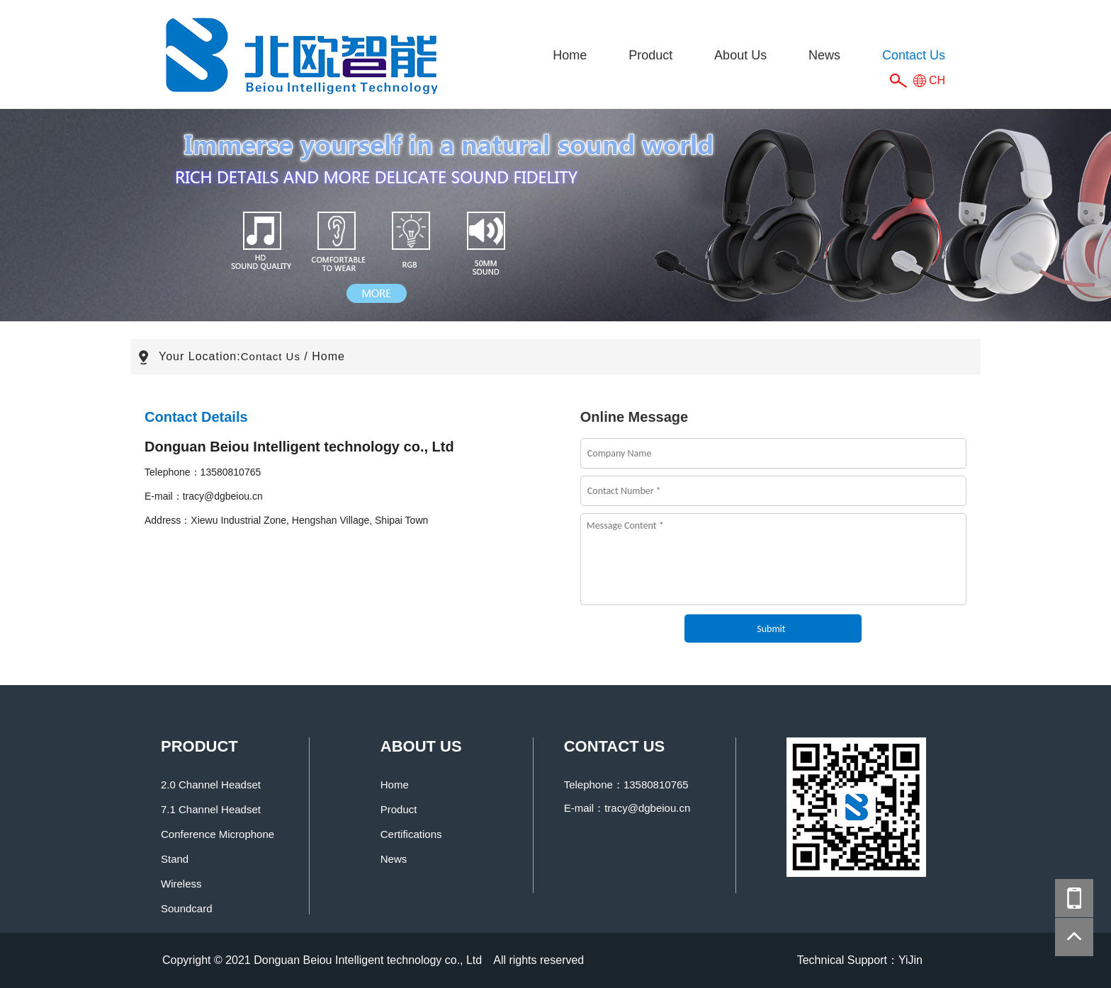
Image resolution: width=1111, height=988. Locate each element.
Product (650, 55)
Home (570, 55)
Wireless (181, 884)
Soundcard (187, 908)
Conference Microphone (217, 834)
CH (937, 80)
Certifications (411, 834)
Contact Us (913, 55)
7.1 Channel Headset (211, 809)
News (824, 55)
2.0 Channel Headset (211, 785)
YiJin (910, 960)
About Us (740, 55)
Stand (174, 859)
